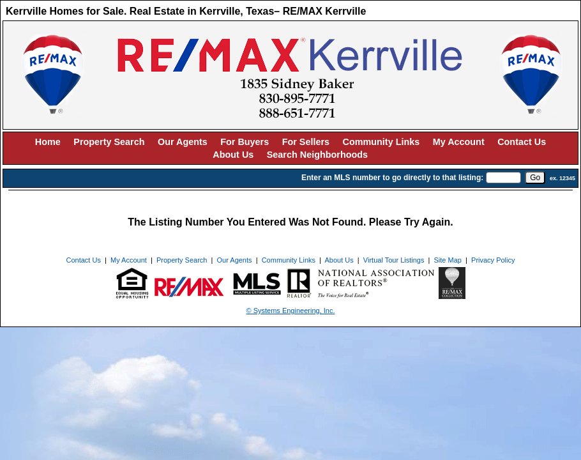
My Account (459, 142)
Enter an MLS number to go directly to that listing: (392, 177)
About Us (233, 155)
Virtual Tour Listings (394, 260)
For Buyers (244, 142)
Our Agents (182, 142)
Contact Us (521, 142)
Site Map (448, 260)
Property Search (108, 142)
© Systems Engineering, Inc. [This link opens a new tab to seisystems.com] (290, 310)
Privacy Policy (493, 260)
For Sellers (305, 142)
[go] (535, 177)
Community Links (381, 142)
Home (48, 142)
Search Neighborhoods (317, 155)
